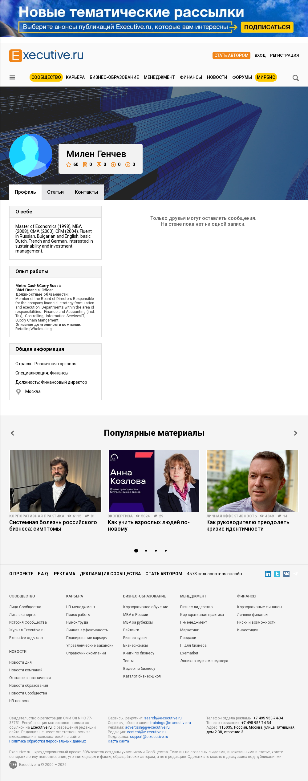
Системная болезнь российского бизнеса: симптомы (53, 525)
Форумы (242, 77)
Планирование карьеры (86, 638)
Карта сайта (118, 741)
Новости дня (20, 662)
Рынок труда (77, 622)
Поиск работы (78, 615)
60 (72, 165)
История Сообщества (28, 622)
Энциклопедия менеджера (204, 661)
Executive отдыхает (26, 638)
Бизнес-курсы (135, 638)
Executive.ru (41, 727)
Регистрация (284, 55)
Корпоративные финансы (259, 607)
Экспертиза (120, 516)
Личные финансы (252, 615)
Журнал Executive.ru (27, 630)
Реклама (64, 573)
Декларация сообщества (110, 573)
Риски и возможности (256, 622)
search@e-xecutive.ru (163, 718)
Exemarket (189, 653)
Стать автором (231, 55)
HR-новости (19, 701)
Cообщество (22, 596)
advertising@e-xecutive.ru (147, 727)
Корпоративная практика (36, 516)
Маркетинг (189, 630)
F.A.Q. (43, 573)
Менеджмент (159, 77)
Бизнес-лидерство (196, 607)
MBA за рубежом (138, 622)
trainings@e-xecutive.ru (170, 723)
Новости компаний (26, 670)
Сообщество (46, 77)
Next (296, 433)
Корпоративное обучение (145, 607)
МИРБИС (266, 77)
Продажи (188, 638)
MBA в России (135, 615)
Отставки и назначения (30, 678)
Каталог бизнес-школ (142, 676)
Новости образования (28, 685)
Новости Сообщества (28, 693)
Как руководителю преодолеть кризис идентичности (248, 525)
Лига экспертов (23, 615)
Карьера (75, 77)
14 (285, 516)
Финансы (191, 77)
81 (93, 516)
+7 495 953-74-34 (268, 718)
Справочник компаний (86, 653)
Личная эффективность (231, 516)
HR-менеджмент (80, 607)
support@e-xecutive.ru (149, 736)
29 (161, 516)
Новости (217, 77)
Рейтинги (131, 630)
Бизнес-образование (114, 77)
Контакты (86, 192)
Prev (12, 433)
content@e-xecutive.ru (146, 732)
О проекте (21, 573)
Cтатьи (55, 192)
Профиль (25, 192)
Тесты (128, 661)
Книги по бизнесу (138, 653)
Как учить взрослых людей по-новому (149, 525)
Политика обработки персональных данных (47, 741)
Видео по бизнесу (139, 668)
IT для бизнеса (193, 645)
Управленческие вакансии (90, 645)
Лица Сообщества (25, 607)
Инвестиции (247, 630)
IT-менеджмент (193, 622)
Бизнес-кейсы (135, 645)
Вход (260, 55)
